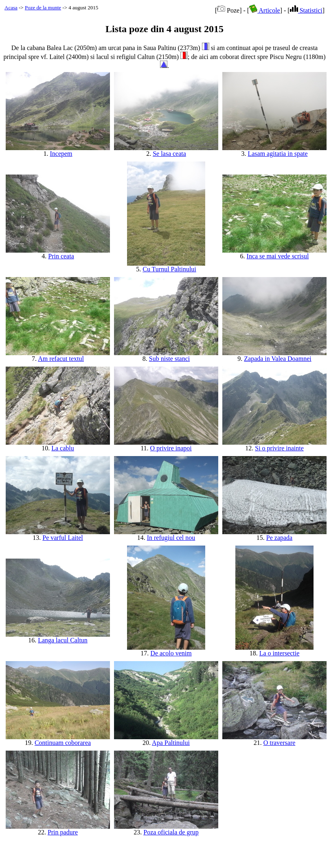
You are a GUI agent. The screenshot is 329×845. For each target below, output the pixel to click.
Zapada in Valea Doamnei (277, 358)
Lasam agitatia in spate (277, 153)
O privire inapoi (171, 448)
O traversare (279, 742)
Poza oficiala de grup (171, 832)
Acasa (11, 7)
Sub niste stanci (169, 358)
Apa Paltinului (171, 742)
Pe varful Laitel (62, 537)
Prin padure (63, 832)
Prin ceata (61, 256)
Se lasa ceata (169, 153)
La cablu (62, 448)
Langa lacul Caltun (63, 640)
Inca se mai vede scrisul (278, 256)
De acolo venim (170, 653)
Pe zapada (279, 537)
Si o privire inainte (279, 448)
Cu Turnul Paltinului (169, 269)
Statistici (306, 10)
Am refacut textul (61, 358)
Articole (264, 10)
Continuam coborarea (63, 742)
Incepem (61, 153)
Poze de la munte (43, 7)
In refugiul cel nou (171, 537)
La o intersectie (279, 653)
